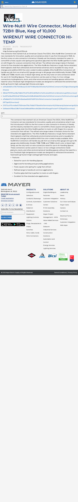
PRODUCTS (31, 190)
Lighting (29, 217)
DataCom (29, 208)
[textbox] (39, 6)
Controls (35, 217)
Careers (63, 208)
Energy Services (49, 245)
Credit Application (7, 198)
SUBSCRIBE (6, 217)
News (62, 195)
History (62, 198)
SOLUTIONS (48, 190)
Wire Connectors (32, 236)
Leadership (64, 192)
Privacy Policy (72, 272)
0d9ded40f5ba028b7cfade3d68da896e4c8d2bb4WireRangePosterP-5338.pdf (39, 109)
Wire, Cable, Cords (32, 233)
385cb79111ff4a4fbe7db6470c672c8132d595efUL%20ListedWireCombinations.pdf (40, 93)
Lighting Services (49, 248)
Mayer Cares (64, 205)
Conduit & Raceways (33, 198)
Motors (28, 220)
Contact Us (64, 211)
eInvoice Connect (7, 201)
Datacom (46, 226)
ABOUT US (64, 190)
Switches (29, 230)
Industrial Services (49, 230)
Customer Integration (50, 198)
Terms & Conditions (60, 272)
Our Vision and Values (68, 202)
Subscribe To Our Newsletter (12, 209)
